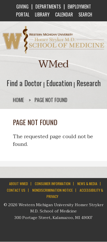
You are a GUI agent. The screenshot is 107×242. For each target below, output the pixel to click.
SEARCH (84, 14)
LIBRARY (42, 14)
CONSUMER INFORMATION (52, 183)
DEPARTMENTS (48, 6)
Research (88, 83)
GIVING (22, 6)
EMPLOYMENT (79, 6)
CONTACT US (16, 190)
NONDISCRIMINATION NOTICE (52, 190)
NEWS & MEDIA (87, 183)
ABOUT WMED (18, 183)
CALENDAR (63, 14)
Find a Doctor (24, 83)
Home (18, 100)
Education (59, 83)
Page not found (51, 100)
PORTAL (22, 14)
